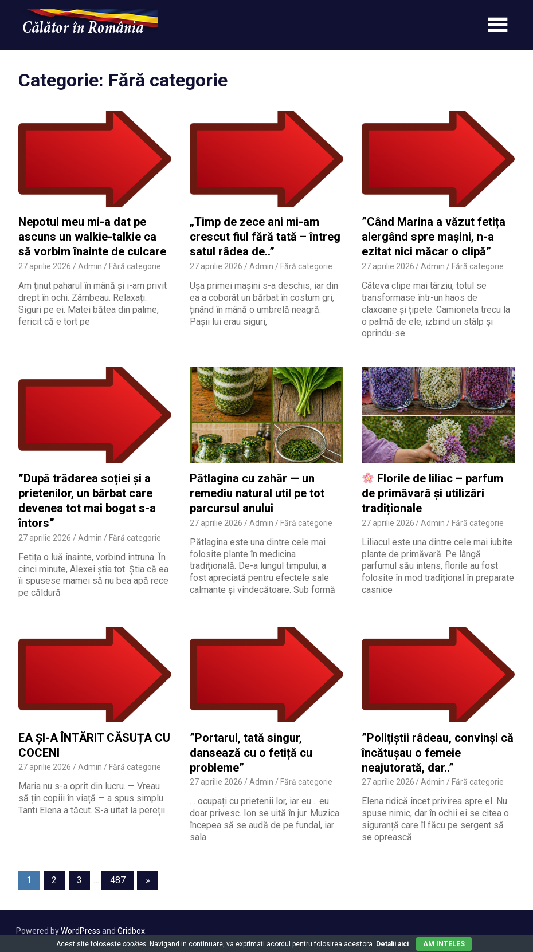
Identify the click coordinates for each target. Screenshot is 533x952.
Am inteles (444, 944)
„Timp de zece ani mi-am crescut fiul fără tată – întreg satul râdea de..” (265, 236)
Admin (90, 266)
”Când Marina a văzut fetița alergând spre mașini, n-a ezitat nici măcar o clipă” (433, 236)
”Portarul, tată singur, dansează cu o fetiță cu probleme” (251, 752)
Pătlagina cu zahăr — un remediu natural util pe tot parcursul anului (257, 493)
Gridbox (131, 930)
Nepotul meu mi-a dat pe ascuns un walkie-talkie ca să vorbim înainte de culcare (92, 236)
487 (118, 880)
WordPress (80, 930)
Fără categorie (135, 266)
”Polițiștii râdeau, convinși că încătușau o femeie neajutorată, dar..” (438, 752)
